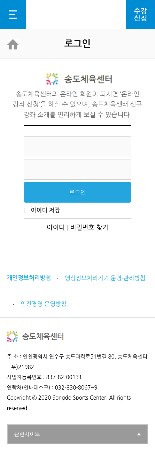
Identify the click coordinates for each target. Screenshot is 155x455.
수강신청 (140, 15)
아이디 (56, 227)
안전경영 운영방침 (44, 304)
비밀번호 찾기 (89, 227)
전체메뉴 (13, 14)
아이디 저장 (42, 210)
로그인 (77, 192)
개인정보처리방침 (29, 278)
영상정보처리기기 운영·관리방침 (105, 278)
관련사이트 (27, 434)
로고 (77, 14)
